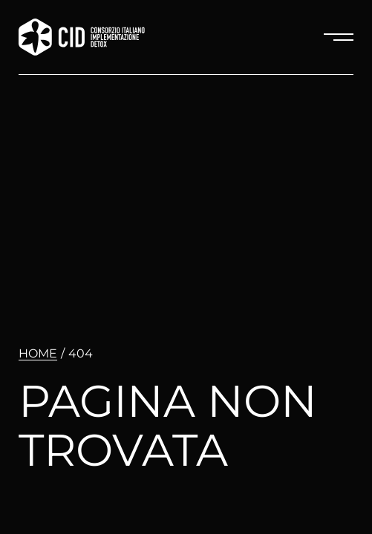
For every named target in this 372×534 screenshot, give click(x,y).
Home (38, 353)
